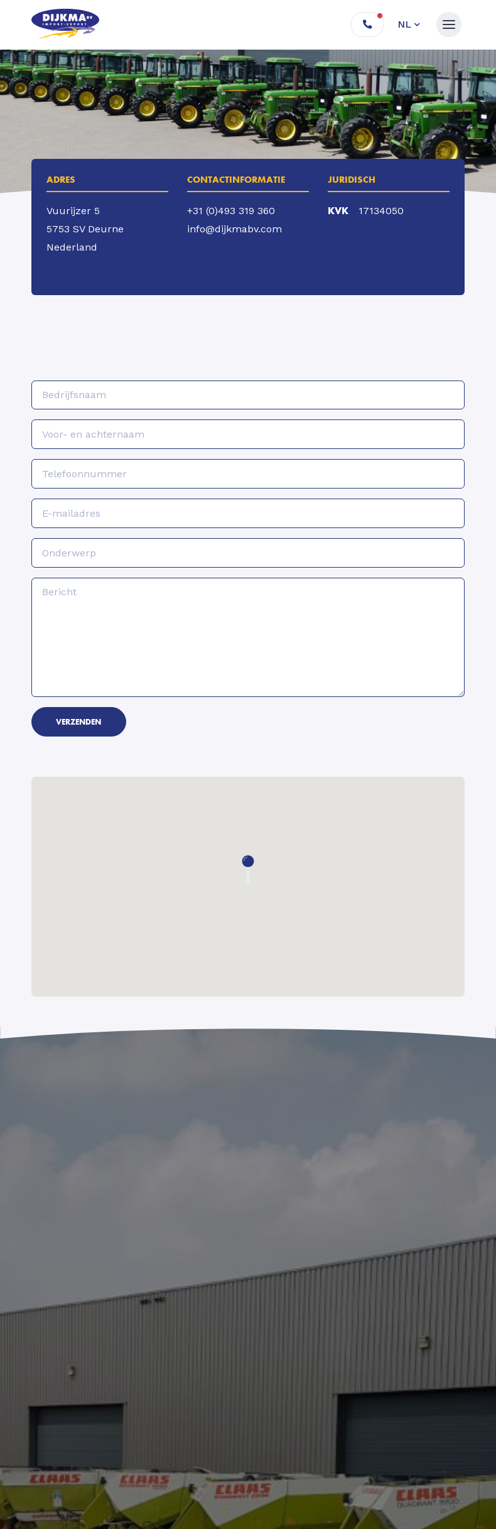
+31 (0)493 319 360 (231, 211)
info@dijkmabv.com (234, 229)
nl (404, 24)
